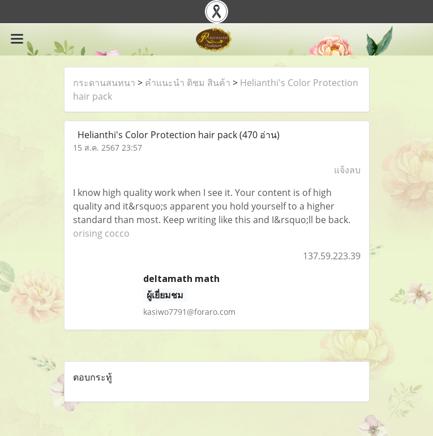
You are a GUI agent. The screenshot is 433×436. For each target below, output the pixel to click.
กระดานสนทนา (104, 82)
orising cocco (101, 233)
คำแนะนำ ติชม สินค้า (187, 82)
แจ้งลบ (347, 170)
